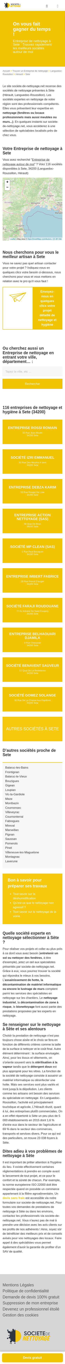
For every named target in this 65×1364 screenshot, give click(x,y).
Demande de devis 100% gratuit (31, 1297)
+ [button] (7, 182)
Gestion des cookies (20, 1315)
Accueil (6, 71)
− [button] (7, 187)
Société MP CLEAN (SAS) (32, 547)
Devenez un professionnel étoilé (31, 1309)
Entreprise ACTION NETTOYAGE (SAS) (32, 517)
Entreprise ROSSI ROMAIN (32, 428)
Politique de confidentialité (26, 1291)
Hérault (19, 74)
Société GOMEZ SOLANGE (32, 695)
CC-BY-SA (57, 239)
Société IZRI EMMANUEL (32, 457)
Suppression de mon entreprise (30, 1303)
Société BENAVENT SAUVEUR (32, 665)
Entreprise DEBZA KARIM (32, 487)
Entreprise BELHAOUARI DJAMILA (32, 636)
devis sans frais (14, 1198)
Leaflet (13, 239)
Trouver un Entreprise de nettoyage (30, 71)
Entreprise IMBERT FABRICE (32, 576)
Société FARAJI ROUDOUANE (32, 606)
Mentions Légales (18, 1285)
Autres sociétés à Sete (32, 729)
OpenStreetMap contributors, (40, 239)
